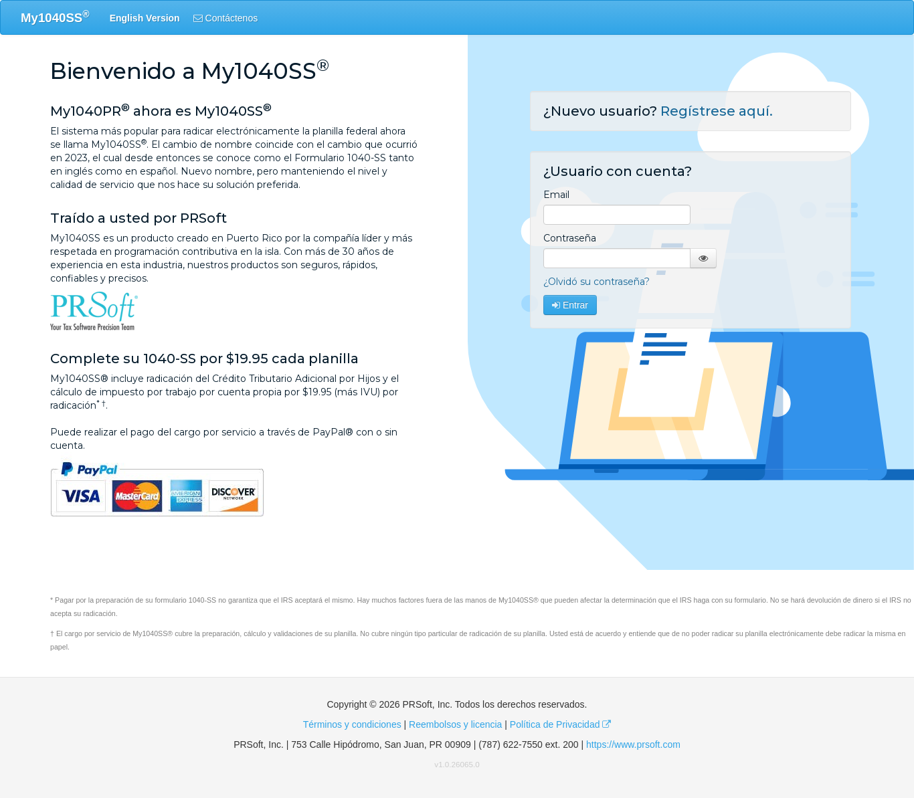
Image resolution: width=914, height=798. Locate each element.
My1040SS (55, 17)
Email (556, 195)
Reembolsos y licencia (455, 724)
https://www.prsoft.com (633, 744)
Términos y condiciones (352, 724)
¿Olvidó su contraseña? (596, 282)
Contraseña (569, 238)
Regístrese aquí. (716, 111)
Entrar (570, 305)
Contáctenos (225, 18)
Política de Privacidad (561, 724)
